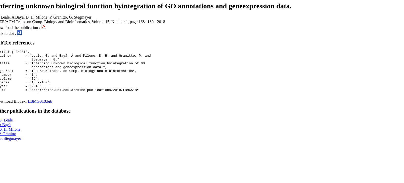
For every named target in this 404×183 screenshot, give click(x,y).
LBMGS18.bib (40, 110)
